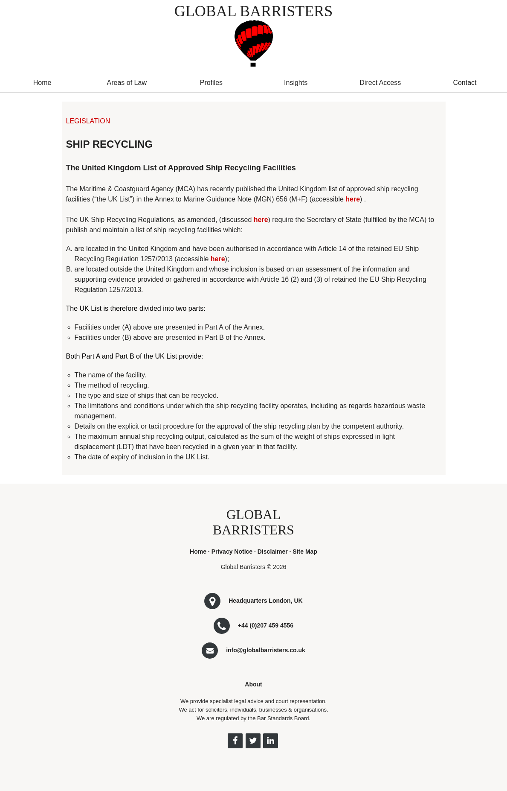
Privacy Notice (232, 551)
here (352, 199)
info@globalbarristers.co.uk (265, 650)
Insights (295, 82)
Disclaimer (273, 551)
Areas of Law (127, 82)
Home (42, 82)
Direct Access (380, 82)
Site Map (305, 551)
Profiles (211, 82)
